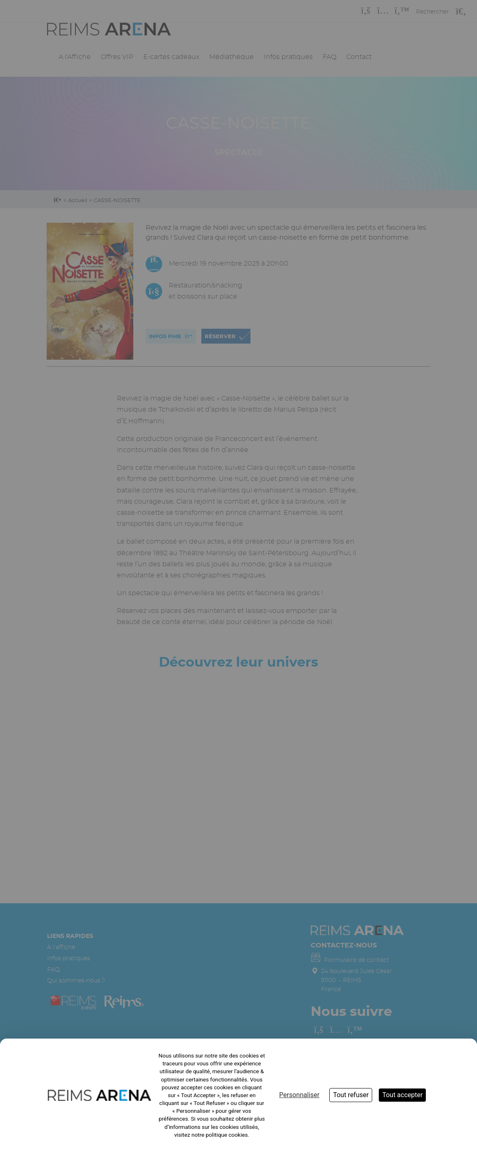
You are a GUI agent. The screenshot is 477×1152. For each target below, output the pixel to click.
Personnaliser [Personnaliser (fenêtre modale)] (299, 1095)
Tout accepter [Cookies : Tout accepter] (402, 1095)
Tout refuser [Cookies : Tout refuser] (350, 1095)
